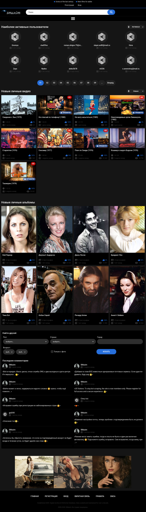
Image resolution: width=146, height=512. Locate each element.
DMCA (112, 496)
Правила (100, 496)
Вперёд (110, 83)
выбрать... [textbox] (10, 342)
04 (61, 83)
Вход (79, 5)
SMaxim (12, 365)
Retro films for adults (85, 2)
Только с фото (60, 352)
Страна (53, 337)
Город (99, 337)
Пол (4, 337)
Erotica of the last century (64, 2)
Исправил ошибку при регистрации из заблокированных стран (31, 405)
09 (95, 83)
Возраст (6, 348)
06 (75, 83)
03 (54, 83)
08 (88, 83)
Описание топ (10, 421)
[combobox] (26, 341)
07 (81, 83)
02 (47, 83)
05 (68, 83)
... (102, 83)
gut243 (12, 413)
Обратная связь (82, 496)
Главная (35, 496)
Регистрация (69, 5)
